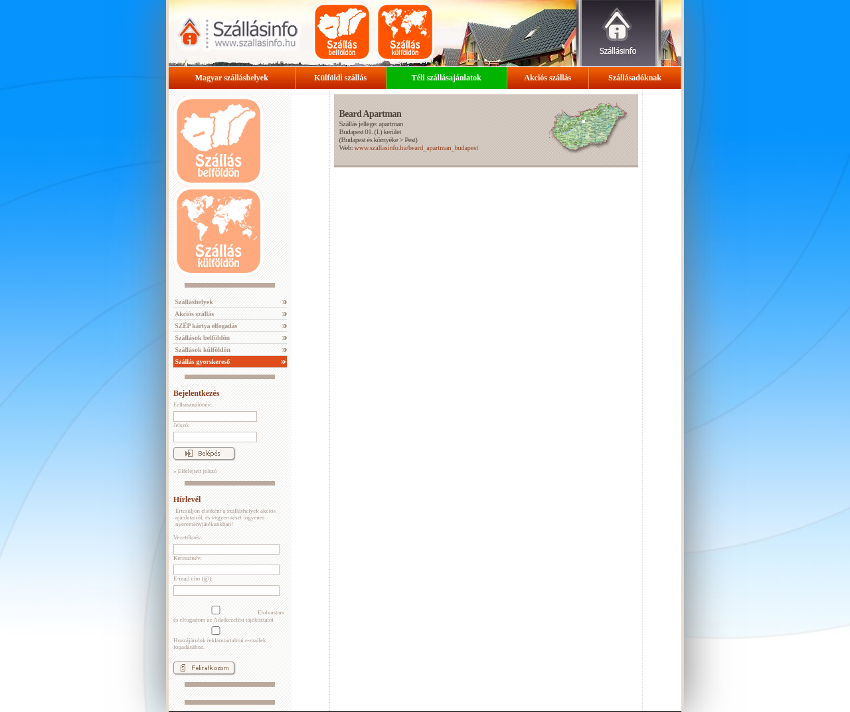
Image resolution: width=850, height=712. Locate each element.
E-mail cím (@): (192, 578)
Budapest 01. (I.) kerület (369, 131)
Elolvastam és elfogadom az (229, 614)
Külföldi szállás (340, 77)
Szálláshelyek (193, 302)
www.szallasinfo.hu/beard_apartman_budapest (416, 147)
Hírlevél (187, 499)
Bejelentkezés (196, 393)
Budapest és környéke (369, 139)
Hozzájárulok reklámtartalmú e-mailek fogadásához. (219, 638)
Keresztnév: (187, 558)
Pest (409, 139)
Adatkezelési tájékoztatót (243, 619)
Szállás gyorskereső (201, 361)
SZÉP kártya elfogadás (205, 325)
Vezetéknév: (188, 537)
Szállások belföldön (201, 337)
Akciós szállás (547, 77)
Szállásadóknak (634, 77)
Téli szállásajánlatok (446, 77)
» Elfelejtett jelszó (194, 471)
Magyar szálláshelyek (231, 77)
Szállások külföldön (201, 349)
